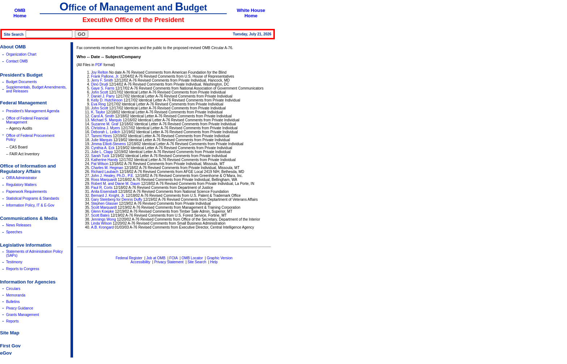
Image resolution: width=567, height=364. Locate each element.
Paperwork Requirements (26, 192)
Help (214, 262)
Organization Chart (21, 54)
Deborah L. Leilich (105, 132)
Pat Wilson (99, 164)
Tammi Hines (101, 136)
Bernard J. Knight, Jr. (108, 196)
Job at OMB (156, 258)
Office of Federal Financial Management (27, 120)
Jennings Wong (103, 219)
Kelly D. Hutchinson (107, 100)
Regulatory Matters (21, 185)
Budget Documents (21, 82)
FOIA (173, 258)
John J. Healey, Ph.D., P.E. (112, 176)
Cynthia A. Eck (103, 148)
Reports (12, 321)
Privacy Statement (168, 262)
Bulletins (13, 302)
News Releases (18, 225)
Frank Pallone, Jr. (105, 76)
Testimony (14, 262)
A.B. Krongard (102, 227)
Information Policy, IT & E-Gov (30, 205)
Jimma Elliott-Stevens (108, 144)
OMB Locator (192, 258)
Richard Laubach (105, 172)
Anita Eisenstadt (104, 192)
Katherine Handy (104, 160)
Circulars (13, 289)
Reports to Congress (22, 269)
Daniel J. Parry (103, 96)
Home (19, 15)
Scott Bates (100, 215)
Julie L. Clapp (102, 152)
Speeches (14, 232)
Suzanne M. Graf (105, 124)
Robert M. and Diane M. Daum (115, 184)
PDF (98, 65)
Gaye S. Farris (102, 88)
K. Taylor (98, 112)
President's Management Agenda (32, 111)
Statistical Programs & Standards (32, 198)
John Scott (99, 92)
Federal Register (129, 258)
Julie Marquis (101, 140)
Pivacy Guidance (19, 308)
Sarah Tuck (100, 156)
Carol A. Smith (102, 116)
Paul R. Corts (101, 188)
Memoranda (15, 295)
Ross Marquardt (104, 180)
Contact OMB (17, 61)
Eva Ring (98, 104)
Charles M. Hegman (107, 168)
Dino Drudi (99, 84)
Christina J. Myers (105, 128)
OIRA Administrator (21, 178)
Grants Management (22, 315)
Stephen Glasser (104, 203)
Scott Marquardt (104, 207)
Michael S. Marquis (106, 120)
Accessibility (140, 262)
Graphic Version (220, 258)
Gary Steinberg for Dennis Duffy (116, 200)
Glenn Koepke (102, 211)
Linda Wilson (101, 223)
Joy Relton (99, 72)
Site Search (197, 262)
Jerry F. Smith (102, 80)
